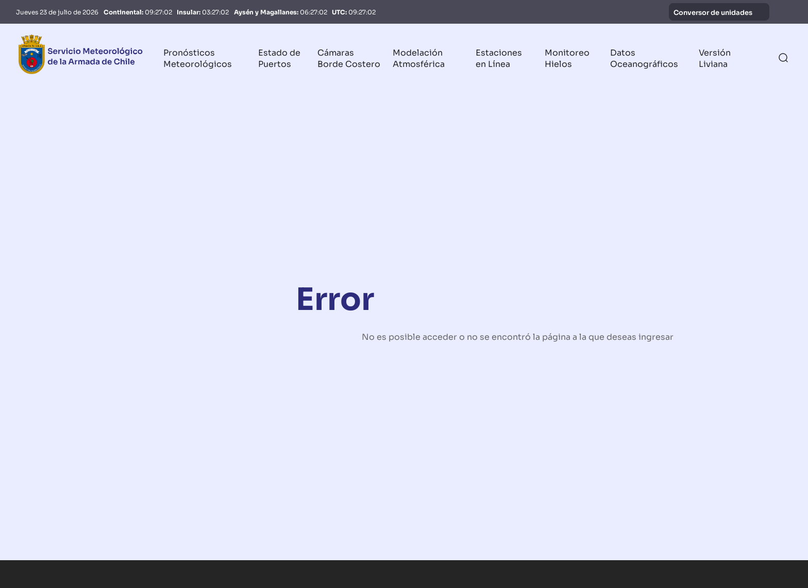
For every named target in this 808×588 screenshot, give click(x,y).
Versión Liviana (715, 58)
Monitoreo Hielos (567, 58)
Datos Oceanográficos (644, 58)
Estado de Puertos (279, 58)
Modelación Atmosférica (419, 58)
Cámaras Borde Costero (348, 58)
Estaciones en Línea (499, 58)
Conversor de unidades (719, 12)
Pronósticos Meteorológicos (197, 58)
